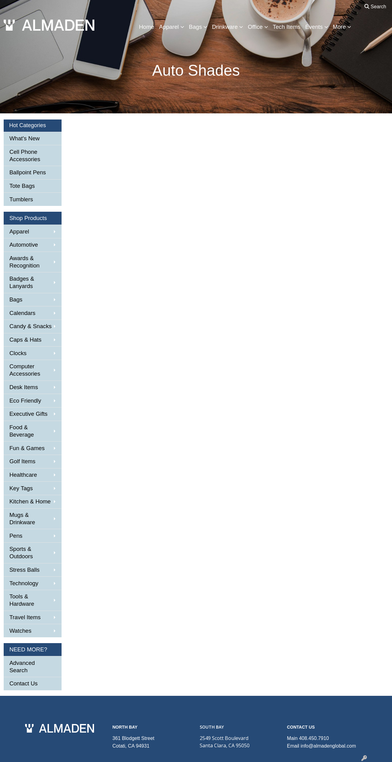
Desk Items (23, 387)
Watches (20, 630)
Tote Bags (22, 186)
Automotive (23, 244)
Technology (23, 583)
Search (375, 6)
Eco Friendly (25, 400)
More (339, 27)
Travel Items (25, 617)
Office (255, 27)
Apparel (169, 27)
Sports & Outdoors (21, 552)
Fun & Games (27, 448)
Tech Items (286, 27)
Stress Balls (24, 570)
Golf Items (22, 461)
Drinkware (225, 27)
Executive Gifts (28, 414)
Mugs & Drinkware (22, 518)
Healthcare (23, 475)
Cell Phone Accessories (24, 155)
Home (146, 27)
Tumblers (21, 199)
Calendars (22, 313)
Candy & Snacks (30, 326)
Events (314, 27)
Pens (16, 536)
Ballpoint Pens (27, 172)
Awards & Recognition (24, 262)
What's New (24, 138)
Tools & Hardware (21, 600)
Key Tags (21, 488)
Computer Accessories (24, 370)
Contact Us (23, 683)
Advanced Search (22, 666)
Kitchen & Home (30, 501)
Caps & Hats (25, 339)
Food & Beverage (21, 431)
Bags (195, 27)
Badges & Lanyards (21, 282)
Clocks (18, 353)
